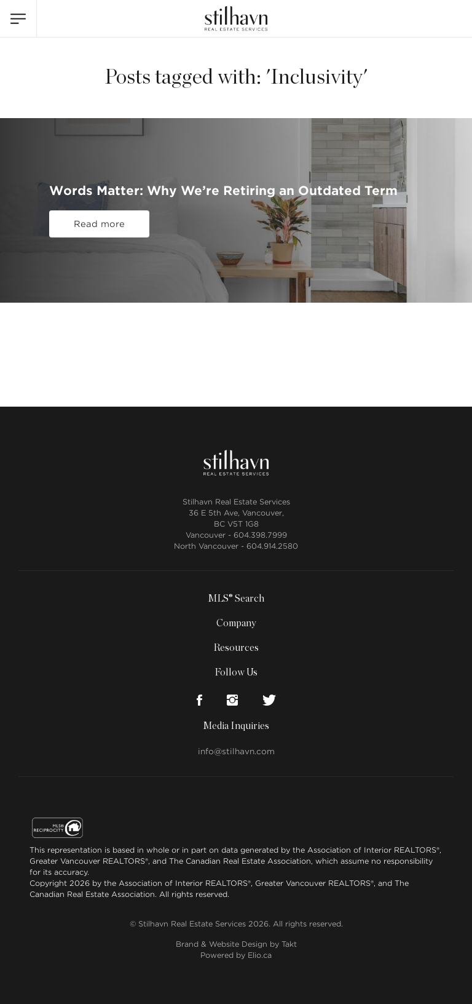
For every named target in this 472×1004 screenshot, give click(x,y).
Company (236, 623)
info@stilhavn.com (236, 751)
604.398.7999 (260, 535)
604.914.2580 (272, 546)
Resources (236, 648)
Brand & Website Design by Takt (236, 944)
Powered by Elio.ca (236, 955)
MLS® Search (236, 599)
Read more (99, 224)
